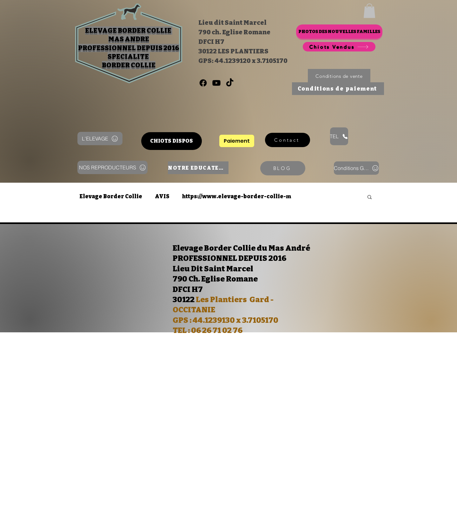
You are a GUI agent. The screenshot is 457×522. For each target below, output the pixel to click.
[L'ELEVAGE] (100, 138)
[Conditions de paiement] (338, 88)
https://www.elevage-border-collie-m (236, 196)
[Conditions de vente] (339, 76)
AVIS (162, 196)
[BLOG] (282, 168)
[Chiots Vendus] (339, 46)
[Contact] (287, 140)
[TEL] (339, 136)
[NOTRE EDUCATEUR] (198, 167)
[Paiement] (236, 141)
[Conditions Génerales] (356, 168)
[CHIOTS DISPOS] (171, 141)
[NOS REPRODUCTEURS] (112, 167)
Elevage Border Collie (110, 196)
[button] (369, 10)
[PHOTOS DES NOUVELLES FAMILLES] (339, 31)
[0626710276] (203, 83)
